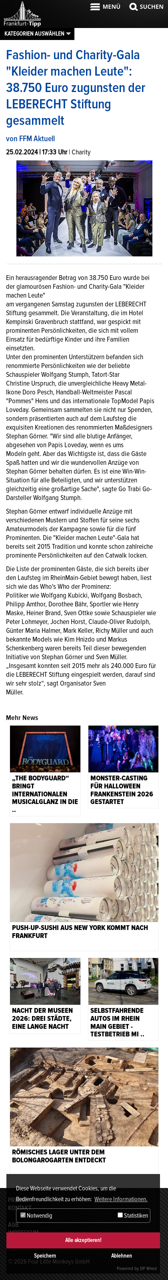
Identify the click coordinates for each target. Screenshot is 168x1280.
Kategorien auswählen (34, 33)
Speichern (45, 1255)
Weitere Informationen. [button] (121, 1199)
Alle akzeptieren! (83, 1240)
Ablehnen (121, 1255)
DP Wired (148, 1269)
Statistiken (133, 1216)
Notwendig (36, 1216)
